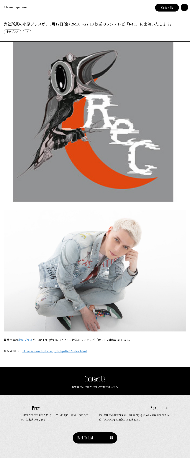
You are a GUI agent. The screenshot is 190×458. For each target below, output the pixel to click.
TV (27, 31)
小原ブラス (12, 31)
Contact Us (167, 7)
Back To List (85, 438)
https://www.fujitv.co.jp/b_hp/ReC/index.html (54, 351)
